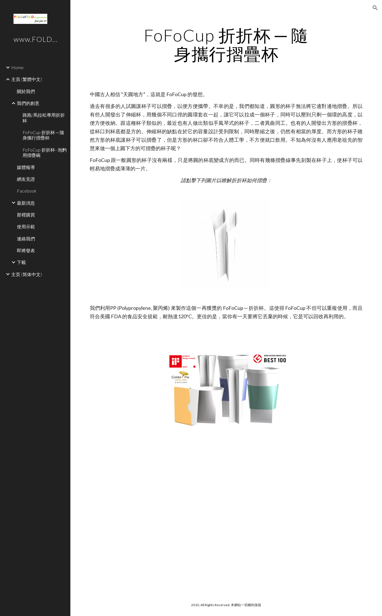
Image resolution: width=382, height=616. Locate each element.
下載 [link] (21, 262)
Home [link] (17, 67)
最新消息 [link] (26, 203)
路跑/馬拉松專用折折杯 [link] (44, 117)
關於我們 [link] (26, 91)
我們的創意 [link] (28, 103)
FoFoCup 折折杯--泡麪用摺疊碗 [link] (45, 152)
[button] (375, 8)
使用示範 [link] (26, 226)
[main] (226, 44)
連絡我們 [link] (26, 238)
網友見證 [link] (26, 179)
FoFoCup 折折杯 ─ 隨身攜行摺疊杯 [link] (43, 135)
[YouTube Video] (214, 479)
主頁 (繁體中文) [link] (26, 79)
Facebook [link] (27, 190)
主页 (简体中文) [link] (26, 274)
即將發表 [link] (26, 250)
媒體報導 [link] (26, 167)
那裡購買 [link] (26, 214)
